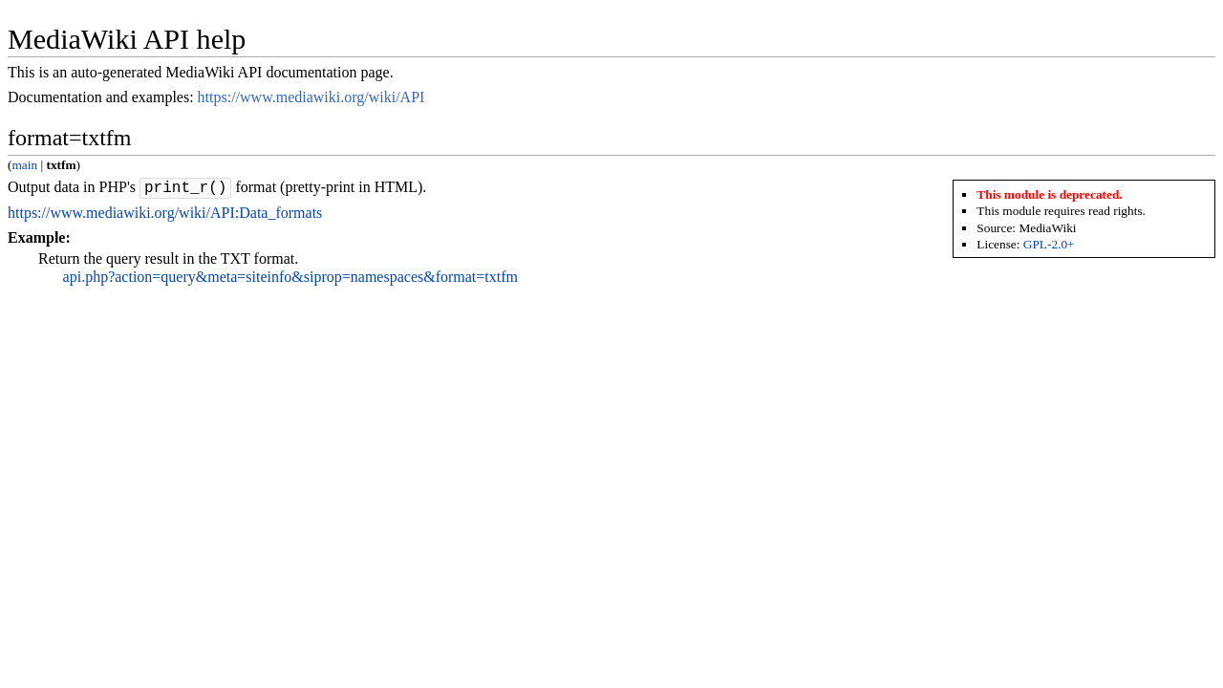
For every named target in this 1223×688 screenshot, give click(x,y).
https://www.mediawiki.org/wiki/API (311, 97)
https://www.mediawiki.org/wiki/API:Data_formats (165, 215)
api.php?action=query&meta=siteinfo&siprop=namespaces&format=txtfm (290, 279)
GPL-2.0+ (1049, 244)
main (24, 165)
